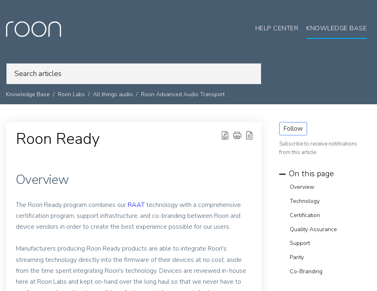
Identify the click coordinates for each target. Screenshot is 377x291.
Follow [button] (293, 128)
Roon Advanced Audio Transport (183, 94)
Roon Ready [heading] (58, 139)
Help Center (277, 28)
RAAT (136, 204)
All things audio (113, 94)
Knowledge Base (28, 94)
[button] (225, 135)
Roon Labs (71, 94)
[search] (133, 73)
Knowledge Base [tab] (336, 28)
